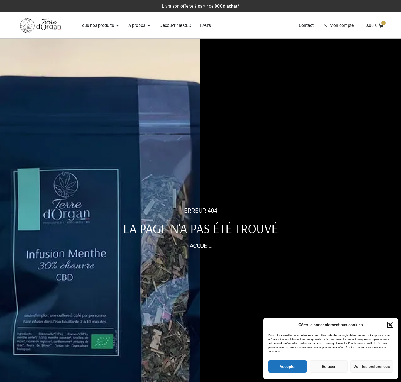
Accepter (288, 366)
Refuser (329, 366)
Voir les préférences (371, 366)
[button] (390, 325)
